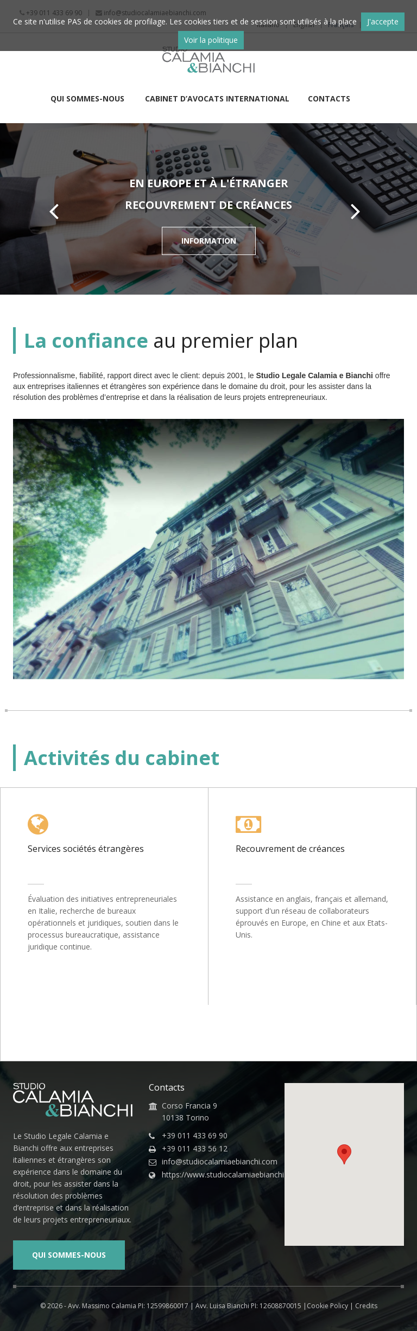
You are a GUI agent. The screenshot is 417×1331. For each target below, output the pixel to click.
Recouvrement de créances (290, 849)
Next (359, 211)
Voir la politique (211, 40)
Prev (57, 211)
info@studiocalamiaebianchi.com (215, 1162)
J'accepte (383, 21)
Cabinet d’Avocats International (217, 99)
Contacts (329, 99)
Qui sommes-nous (88, 99)
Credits (366, 1305)
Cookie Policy (327, 1305)
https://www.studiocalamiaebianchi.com (215, 1175)
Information (208, 240)
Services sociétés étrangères (86, 849)
